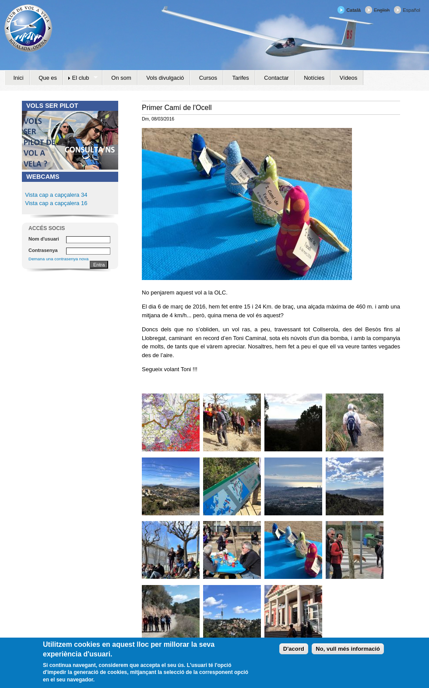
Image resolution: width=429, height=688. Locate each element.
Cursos (208, 77)
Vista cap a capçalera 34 (56, 195)
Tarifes (240, 77)
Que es (48, 77)
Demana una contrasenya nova (58, 258)
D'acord (293, 648)
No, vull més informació (348, 648)
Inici (19, 77)
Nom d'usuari (43, 238)
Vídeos (348, 77)
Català (353, 10)
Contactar (276, 77)
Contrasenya (43, 250)
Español (411, 10)
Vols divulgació (165, 77)
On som (121, 77)
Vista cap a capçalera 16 (56, 203)
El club (80, 78)
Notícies (314, 77)
